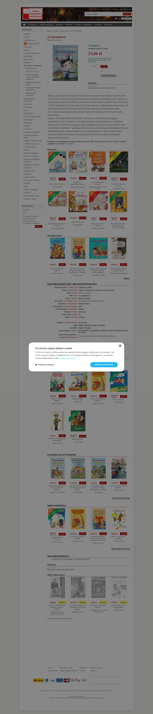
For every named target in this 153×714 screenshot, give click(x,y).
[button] (45, 365)
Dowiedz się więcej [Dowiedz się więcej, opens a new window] (67, 358)
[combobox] (120, 345)
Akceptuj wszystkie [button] (104, 364)
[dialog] (76, 356)
